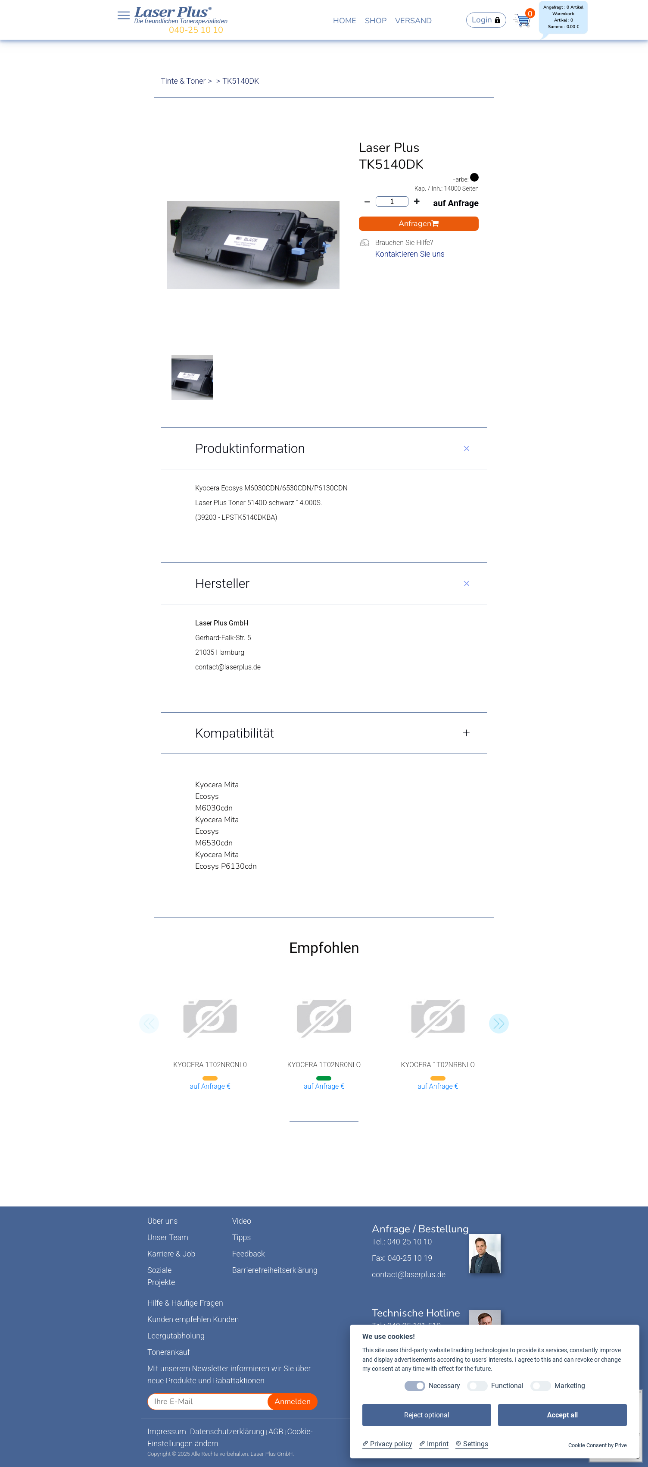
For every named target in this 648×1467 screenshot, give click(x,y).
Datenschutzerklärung (227, 1431)
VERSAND (413, 21)
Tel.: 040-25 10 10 (402, 1241)
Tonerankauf (168, 1352)
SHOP (375, 21)
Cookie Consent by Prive (597, 1445)
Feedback (248, 1253)
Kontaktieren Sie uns (410, 253)
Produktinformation (250, 448)
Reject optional (426, 1415)
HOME (344, 21)
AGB (276, 1431)
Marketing (570, 1386)
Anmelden (292, 1401)
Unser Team (167, 1237)
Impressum (166, 1431)
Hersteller (222, 583)
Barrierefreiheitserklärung (275, 1270)
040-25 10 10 (196, 30)
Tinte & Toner (183, 80)
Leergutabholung (176, 1335)
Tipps (241, 1237)
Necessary (444, 1386)
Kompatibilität (234, 733)
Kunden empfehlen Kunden (193, 1319)
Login (486, 19)
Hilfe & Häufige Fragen (185, 1302)
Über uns (162, 1220)
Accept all (562, 1415)
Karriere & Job (171, 1253)
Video (242, 1220)
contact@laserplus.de (409, 1274)
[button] (499, 1023)
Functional (507, 1386)
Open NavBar (123, 15)
